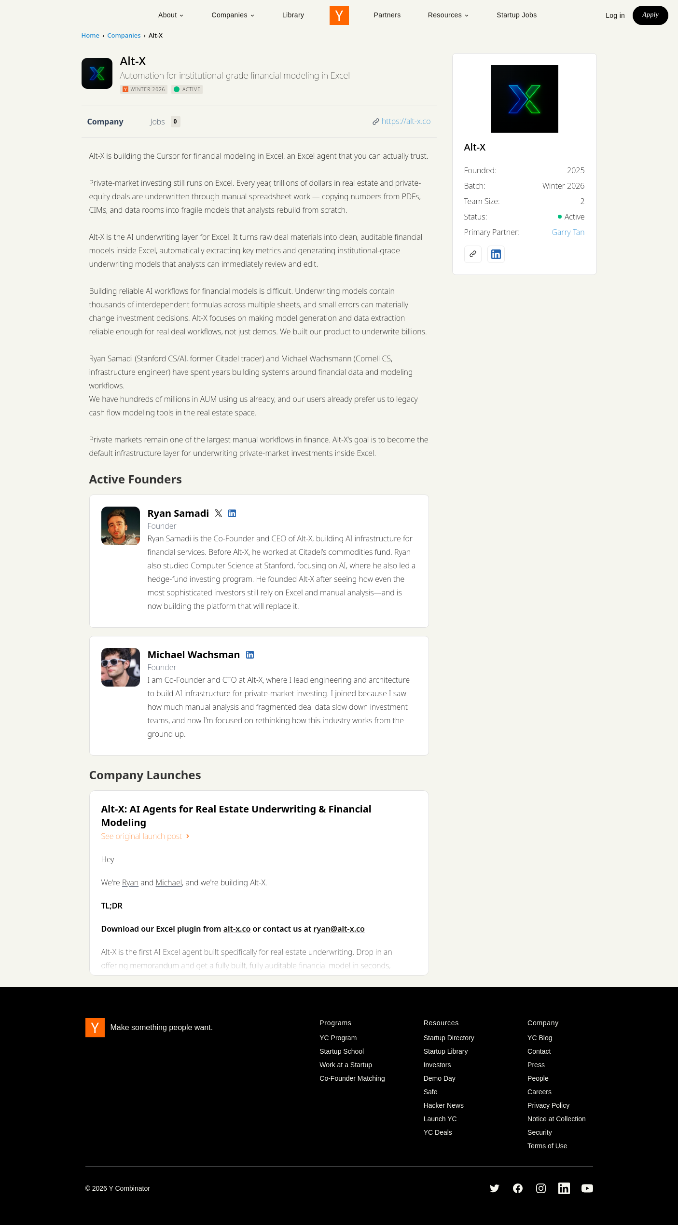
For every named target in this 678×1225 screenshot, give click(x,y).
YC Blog (539, 1038)
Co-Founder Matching (352, 1078)
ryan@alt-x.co (339, 928)
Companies (233, 15)
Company (105, 121)
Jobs (158, 121)
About (171, 15)
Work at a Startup (345, 1065)
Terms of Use (547, 1146)
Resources (449, 15)
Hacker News (444, 1105)
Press (536, 1065)
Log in (615, 15)
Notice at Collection (556, 1119)
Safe (431, 1092)
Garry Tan (568, 232)
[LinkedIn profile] (232, 513)
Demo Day (440, 1078)
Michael (169, 882)
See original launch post (146, 836)
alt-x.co (237, 928)
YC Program (338, 1038)
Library (293, 15)
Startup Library (446, 1051)
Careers (539, 1092)
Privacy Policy (548, 1105)
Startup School (341, 1051)
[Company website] (473, 254)
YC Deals (438, 1132)
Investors (437, 1065)
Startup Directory (449, 1038)
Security (539, 1132)
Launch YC (440, 1119)
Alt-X (475, 146)
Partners (387, 15)
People (538, 1078)
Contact (539, 1051)
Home (90, 35)
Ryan (130, 882)
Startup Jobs (517, 15)
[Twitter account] (218, 513)
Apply (650, 14)
